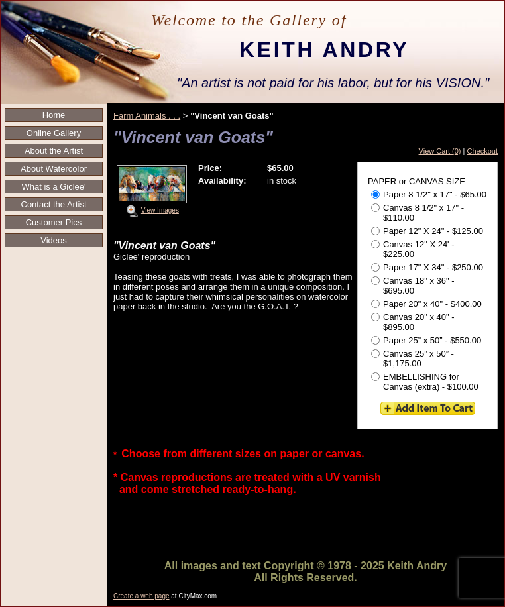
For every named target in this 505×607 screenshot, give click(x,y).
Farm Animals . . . (146, 116)
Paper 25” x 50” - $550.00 (426, 340)
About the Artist (54, 151)
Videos (53, 240)
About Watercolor (54, 169)
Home (54, 115)
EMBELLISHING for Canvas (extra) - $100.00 (424, 382)
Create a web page (141, 596)
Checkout (482, 151)
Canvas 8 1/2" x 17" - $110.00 (417, 213)
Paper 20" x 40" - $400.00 (426, 304)
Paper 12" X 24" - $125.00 (427, 231)
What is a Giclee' (53, 187)
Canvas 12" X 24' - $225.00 (413, 249)
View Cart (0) (440, 151)
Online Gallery (54, 133)
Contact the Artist (54, 204)
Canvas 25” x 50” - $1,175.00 (412, 358)
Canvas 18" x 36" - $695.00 (413, 286)
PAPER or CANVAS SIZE (416, 181)
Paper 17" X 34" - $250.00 (427, 267)
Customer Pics (54, 222)
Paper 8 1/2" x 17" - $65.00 (428, 194)
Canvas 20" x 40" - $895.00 (413, 322)
